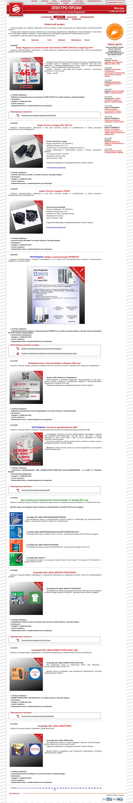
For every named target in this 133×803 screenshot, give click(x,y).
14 (49, 788)
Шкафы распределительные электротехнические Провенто (41, 348)
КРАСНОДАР (79, 1)
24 (77, 788)
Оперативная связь (115, 2)
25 (80, 788)
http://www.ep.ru (14, 793)
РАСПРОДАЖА (63, 19)
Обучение (61, 40)
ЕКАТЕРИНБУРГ (66, 1)
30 (94, 788)
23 (75, 788)
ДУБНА (54, 1)
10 (37, 788)
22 (72, 788)
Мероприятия (76, 40)
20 (66, 788)
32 (100, 788)
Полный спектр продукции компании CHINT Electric (38, 115)
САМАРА (66, 3)
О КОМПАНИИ (46, 17)
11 (40, 788)
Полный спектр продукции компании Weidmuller (37, 716)
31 (97, 788)
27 (86, 788)
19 (63, 788)
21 (69, 788)
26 (83, 788)
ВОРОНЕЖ (44, 1)
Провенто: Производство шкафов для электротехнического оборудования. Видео (49, 353)
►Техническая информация (56, 167)
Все (23, 40)
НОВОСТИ (59, 17)
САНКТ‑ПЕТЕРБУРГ (79, 3)
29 (92, 788)
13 (46, 788)
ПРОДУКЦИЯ (72, 17)
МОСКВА (34, 1)
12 (43, 788)
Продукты (35, 40)
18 (60, 788)
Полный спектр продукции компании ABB (35, 490)
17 (57, 788)
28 (89, 788)
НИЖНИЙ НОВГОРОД (94, 1)
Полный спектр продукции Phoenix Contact (35, 640)
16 (54, 788)
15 (52, 788)
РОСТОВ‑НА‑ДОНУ (53, 3)
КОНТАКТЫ (76, 19)
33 (55, 789)
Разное (87, 40)
